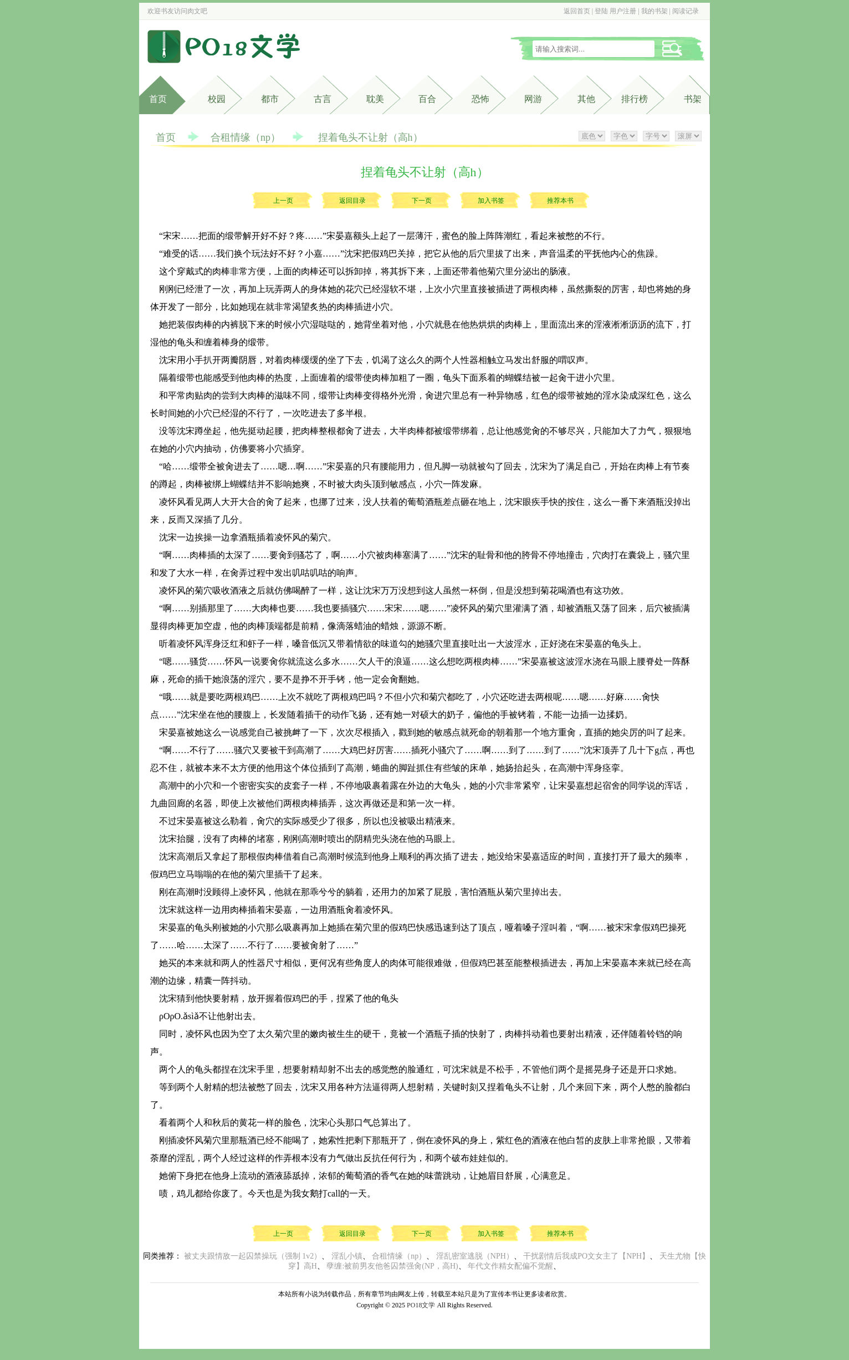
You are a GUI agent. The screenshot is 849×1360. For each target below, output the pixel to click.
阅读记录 (685, 11)
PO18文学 (421, 1305)
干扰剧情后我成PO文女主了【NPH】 (586, 1256)
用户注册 (623, 11)
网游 (533, 99)
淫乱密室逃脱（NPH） (475, 1256)
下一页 (422, 200)
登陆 (601, 11)
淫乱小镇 (346, 1256)
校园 (217, 99)
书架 (693, 99)
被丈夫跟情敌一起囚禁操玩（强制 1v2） (253, 1256)
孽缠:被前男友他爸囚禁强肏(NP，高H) (392, 1266)
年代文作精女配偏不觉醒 (510, 1266)
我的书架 (654, 11)
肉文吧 (197, 11)
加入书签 (491, 200)
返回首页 (577, 11)
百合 (427, 99)
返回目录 (352, 200)
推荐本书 (560, 200)
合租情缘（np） (245, 137)
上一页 (283, 200)
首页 (158, 99)
